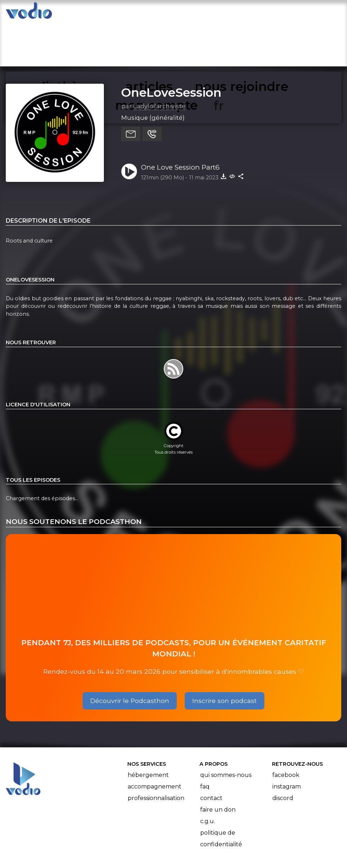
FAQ (205, 741)
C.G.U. (207, 776)
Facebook (285, 729)
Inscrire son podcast (224, 655)
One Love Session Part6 (180, 122)
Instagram (286, 741)
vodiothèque (81, 13)
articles (130, 13)
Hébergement (148, 729)
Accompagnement (154, 741)
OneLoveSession (171, 47)
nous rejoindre (182, 13)
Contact (211, 753)
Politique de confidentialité (221, 793)
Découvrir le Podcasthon (129, 655)
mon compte (297, 13)
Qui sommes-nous (225, 729)
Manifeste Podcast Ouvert (194, 826)
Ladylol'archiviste (159, 61)
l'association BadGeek (111, 836)
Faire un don (218, 764)
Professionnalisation (156, 753)
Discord (282, 753)
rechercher (241, 13)
